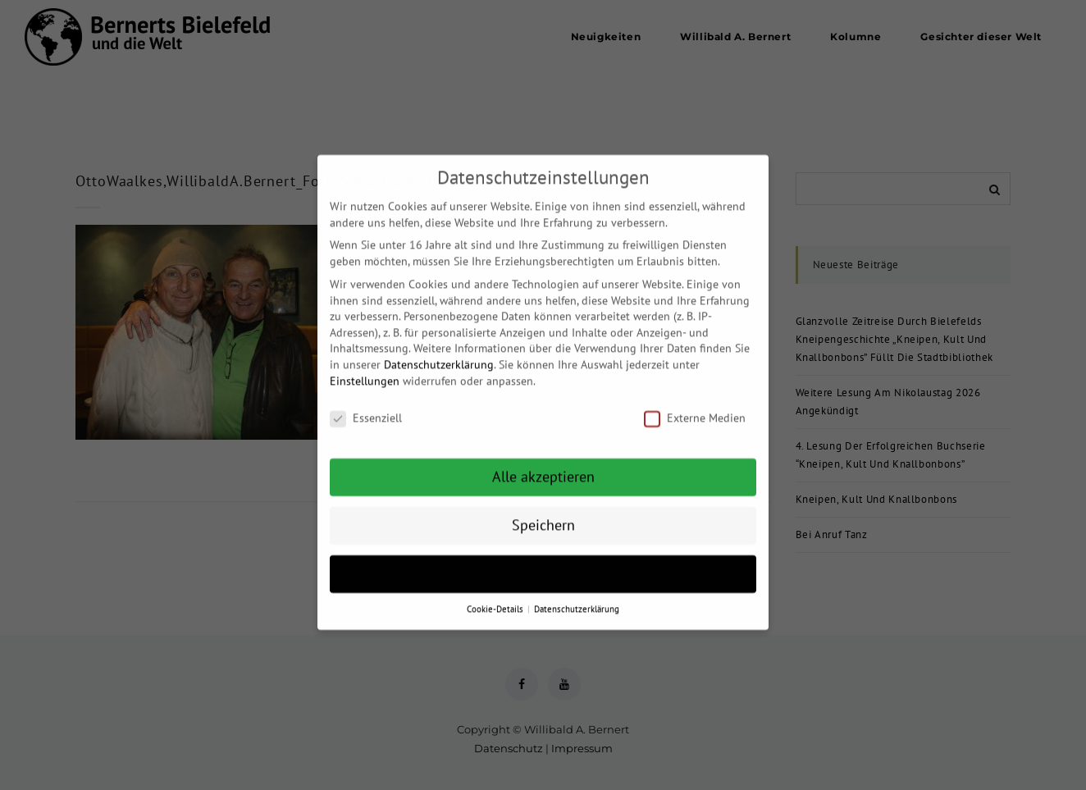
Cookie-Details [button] (496, 598)
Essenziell (366, 408)
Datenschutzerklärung (439, 353)
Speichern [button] (543, 514)
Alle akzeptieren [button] (543, 466)
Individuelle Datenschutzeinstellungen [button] (543, 563)
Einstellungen (364, 370)
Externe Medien (695, 408)
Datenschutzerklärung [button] (576, 598)
